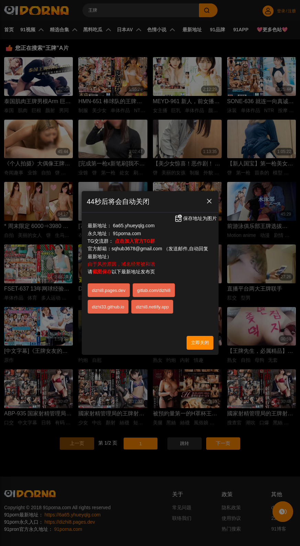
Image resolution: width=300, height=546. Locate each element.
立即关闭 (200, 342)
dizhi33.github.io (108, 306)
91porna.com (127, 233)
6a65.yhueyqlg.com (133, 225)
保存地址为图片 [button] (195, 218)
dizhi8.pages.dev (109, 290)
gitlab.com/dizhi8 (153, 290)
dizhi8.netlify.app (152, 306)
